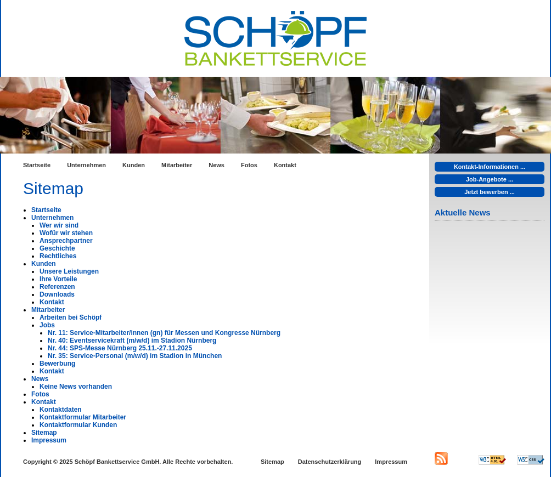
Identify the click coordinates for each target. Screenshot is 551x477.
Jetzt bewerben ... (489, 192)
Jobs (47, 325)
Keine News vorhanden (76, 386)
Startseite (36, 165)
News (216, 165)
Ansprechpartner (66, 241)
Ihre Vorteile (58, 279)
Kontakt (285, 165)
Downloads (57, 294)
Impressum (48, 440)
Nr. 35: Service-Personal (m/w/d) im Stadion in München (135, 356)
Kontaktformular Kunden (78, 425)
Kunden (133, 165)
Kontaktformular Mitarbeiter (83, 417)
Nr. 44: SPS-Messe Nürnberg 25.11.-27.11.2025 (120, 348)
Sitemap (44, 432)
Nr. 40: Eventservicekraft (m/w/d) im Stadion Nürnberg (132, 340)
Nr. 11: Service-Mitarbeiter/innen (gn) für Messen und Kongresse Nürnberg (164, 333)
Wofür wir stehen (66, 233)
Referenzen (57, 287)
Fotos (249, 165)
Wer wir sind (59, 225)
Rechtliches (58, 256)
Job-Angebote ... (489, 179)
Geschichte (57, 248)
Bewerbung (57, 363)
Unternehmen (86, 165)
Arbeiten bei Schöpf (71, 317)
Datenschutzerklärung (330, 461)
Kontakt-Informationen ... (489, 166)
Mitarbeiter (176, 165)
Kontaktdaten (61, 409)
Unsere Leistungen (69, 271)
